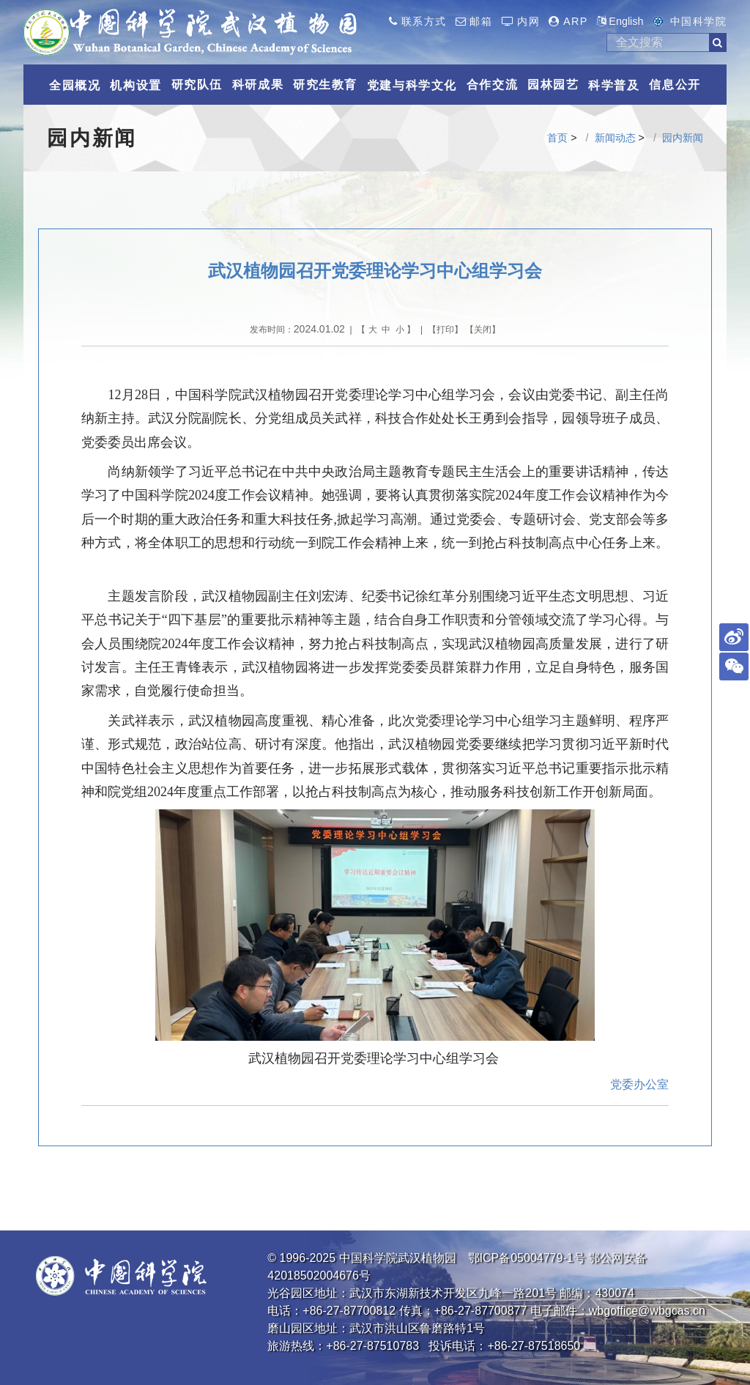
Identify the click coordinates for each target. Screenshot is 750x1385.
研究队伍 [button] (197, 84)
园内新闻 (682, 138)
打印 (445, 329)
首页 (557, 138)
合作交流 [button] (492, 84)
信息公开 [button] (674, 84)
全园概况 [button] (74, 85)
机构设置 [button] (135, 85)
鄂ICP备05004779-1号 (526, 1258)
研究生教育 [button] (325, 84)
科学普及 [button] (613, 85)
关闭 (482, 329)
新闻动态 (615, 138)
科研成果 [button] (257, 84)
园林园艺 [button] (553, 84)
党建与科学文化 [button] (412, 85)
